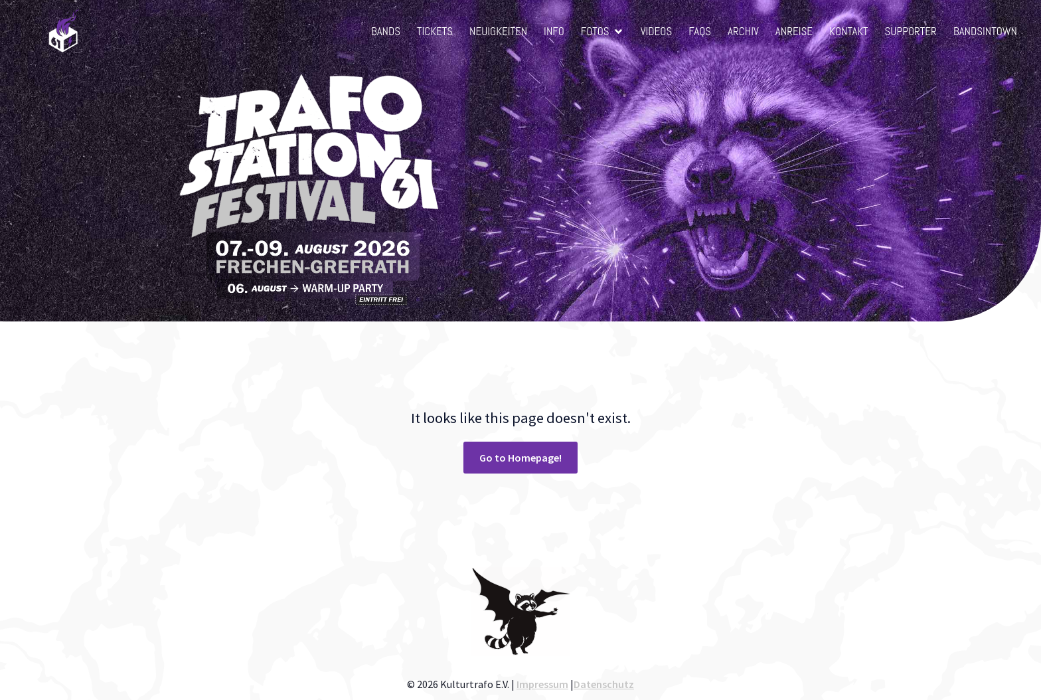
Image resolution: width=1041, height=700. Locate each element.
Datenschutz (604, 684)
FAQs (699, 31)
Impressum (542, 684)
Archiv (743, 31)
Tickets (435, 31)
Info (554, 31)
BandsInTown (985, 31)
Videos (657, 31)
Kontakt (848, 31)
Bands (385, 31)
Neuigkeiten (498, 31)
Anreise (794, 31)
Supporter (911, 31)
